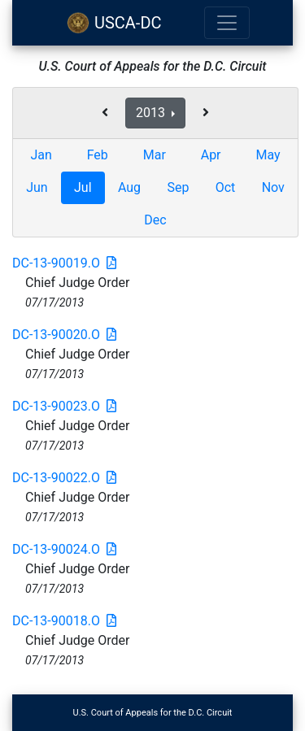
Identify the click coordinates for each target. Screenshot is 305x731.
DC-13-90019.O (64, 263)
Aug (129, 187)
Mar (154, 155)
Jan (40, 155)
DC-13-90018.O (64, 621)
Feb (97, 155)
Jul (83, 187)
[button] (105, 113)
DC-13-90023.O (64, 406)
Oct (226, 187)
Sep (178, 187)
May (267, 155)
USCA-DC (114, 23)
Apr (211, 155)
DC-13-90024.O (64, 549)
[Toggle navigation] (227, 23)
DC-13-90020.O (64, 334)
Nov (273, 187)
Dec (155, 220)
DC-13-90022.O (64, 477)
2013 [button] (152, 112)
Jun (36, 187)
